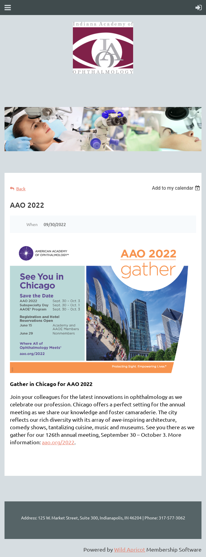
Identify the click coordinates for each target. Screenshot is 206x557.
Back (21, 188)
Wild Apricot (129, 549)
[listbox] (176, 188)
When (32, 224)
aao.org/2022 (58, 442)
